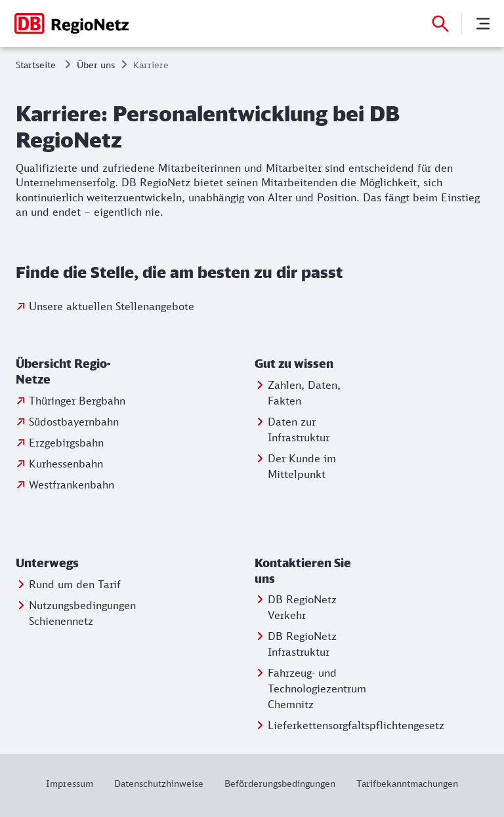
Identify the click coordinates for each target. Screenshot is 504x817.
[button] (74, 372)
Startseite (36, 64)
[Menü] (483, 23)
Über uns (96, 64)
